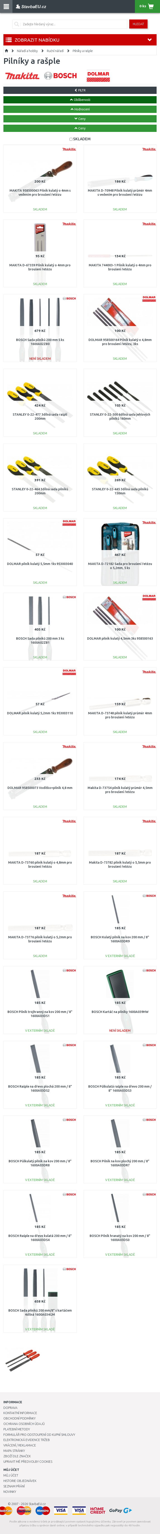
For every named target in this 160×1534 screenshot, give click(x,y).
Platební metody (16, 1429)
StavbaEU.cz (37, 1504)
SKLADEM (82, 139)
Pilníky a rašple (83, 51)
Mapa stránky (14, 1451)
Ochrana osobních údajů (24, 1424)
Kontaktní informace (20, 1413)
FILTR (80, 90)
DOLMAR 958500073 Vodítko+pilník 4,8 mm (39, 788)
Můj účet (10, 1475)
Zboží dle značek (17, 1456)
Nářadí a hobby (27, 51)
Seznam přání (14, 1486)
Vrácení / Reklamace (19, 1445)
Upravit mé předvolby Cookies (27, 1461)
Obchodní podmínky (19, 1418)
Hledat (138, 24)
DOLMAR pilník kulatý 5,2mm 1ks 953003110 (40, 713)
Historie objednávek (19, 1481)
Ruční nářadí (55, 51)
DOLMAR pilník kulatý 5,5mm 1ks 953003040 (40, 564)
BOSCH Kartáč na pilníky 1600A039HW (120, 1012)
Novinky (9, 1492)
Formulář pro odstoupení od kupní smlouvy (39, 1434)
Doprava (10, 1408)
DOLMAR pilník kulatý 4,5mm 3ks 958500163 (120, 638)
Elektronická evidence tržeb (26, 1440)
